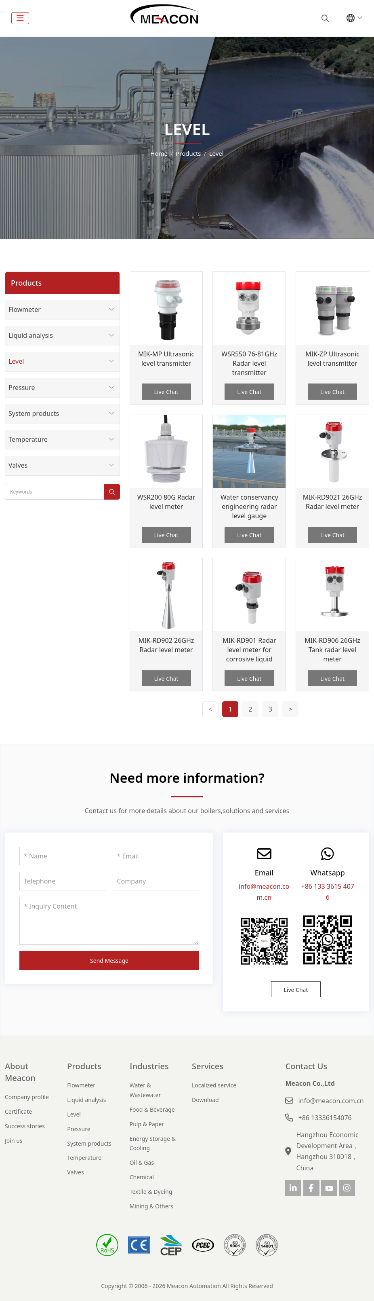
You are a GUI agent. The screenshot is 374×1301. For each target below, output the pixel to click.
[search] (324, 18)
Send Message (109, 960)
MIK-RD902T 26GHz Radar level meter (332, 502)
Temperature (28, 439)
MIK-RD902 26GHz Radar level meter (166, 645)
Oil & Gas (142, 1162)
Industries (149, 1066)
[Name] (62, 856)
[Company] (156, 881)
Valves (17, 465)
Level (16, 361)
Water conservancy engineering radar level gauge (249, 506)
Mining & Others (151, 1206)
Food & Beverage (152, 1109)
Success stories (25, 1126)
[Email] (156, 856)
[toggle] (20, 18)
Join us (14, 1140)
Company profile (27, 1097)
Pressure (21, 387)
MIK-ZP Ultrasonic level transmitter (332, 359)
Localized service (214, 1085)
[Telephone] (62, 881)
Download (205, 1100)
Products (84, 1066)
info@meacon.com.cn (330, 1100)
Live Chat (166, 392)
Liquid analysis (30, 335)
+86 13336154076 (324, 1117)
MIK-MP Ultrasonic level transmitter (166, 359)
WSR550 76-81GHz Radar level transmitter (249, 363)
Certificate (18, 1111)
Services (207, 1066)
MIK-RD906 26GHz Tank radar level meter (332, 649)
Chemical (142, 1177)
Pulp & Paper (147, 1124)
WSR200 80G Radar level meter (166, 502)
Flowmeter (24, 309)
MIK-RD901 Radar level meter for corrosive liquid (249, 649)
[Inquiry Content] (109, 921)
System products (33, 413)
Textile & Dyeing (151, 1191)
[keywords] (54, 492)
